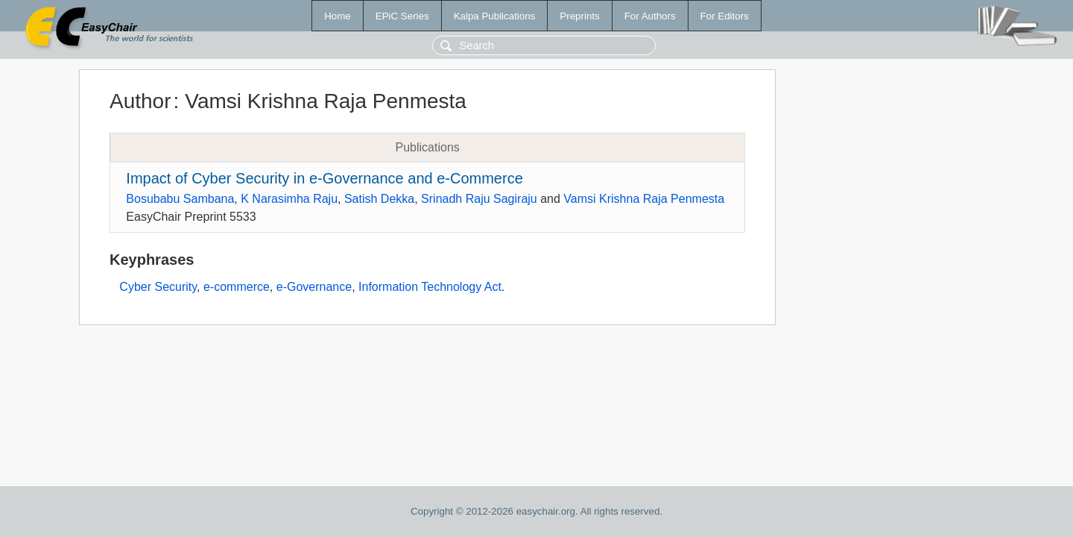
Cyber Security (158, 286)
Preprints (579, 16)
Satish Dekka (379, 198)
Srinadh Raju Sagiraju (479, 198)
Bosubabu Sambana (180, 198)
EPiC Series (402, 16)
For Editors (724, 16)
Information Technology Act (429, 286)
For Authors (650, 16)
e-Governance (314, 286)
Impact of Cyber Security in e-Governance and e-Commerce (324, 178)
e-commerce (236, 286)
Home (337, 16)
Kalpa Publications (495, 16)
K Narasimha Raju (289, 198)
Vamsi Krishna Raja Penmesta (643, 198)
